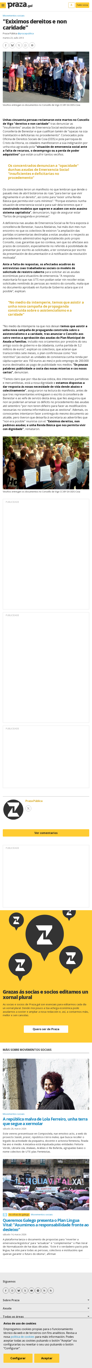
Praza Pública (10, 33)
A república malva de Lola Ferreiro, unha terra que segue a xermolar (45, 1121)
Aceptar (46, 1358)
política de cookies (22, 1337)
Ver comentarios (46, 833)
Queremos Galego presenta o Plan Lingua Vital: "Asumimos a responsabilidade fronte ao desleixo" (46, 1224)
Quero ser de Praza (46, 1029)
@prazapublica (26, 33)
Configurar (18, 1358)
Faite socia (82, 4)
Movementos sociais (14, 15)
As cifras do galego (19, 1214)
